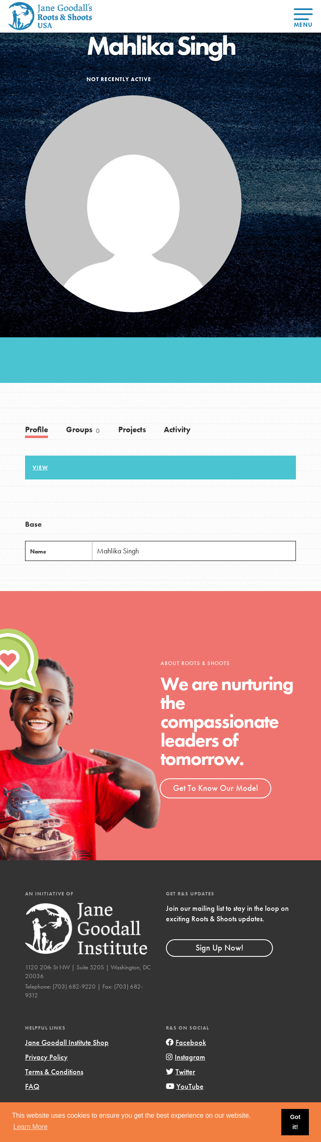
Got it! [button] (295, 1122)
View (40, 467)
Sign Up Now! (219, 947)
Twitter (180, 1071)
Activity (177, 429)
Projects (132, 429)
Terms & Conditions (54, 1071)
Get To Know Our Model (215, 788)
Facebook (186, 1042)
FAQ (32, 1086)
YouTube (185, 1086)
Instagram (185, 1057)
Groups (83, 429)
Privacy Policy (46, 1057)
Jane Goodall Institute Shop (67, 1042)
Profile (36, 429)
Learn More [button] (30, 1126)
